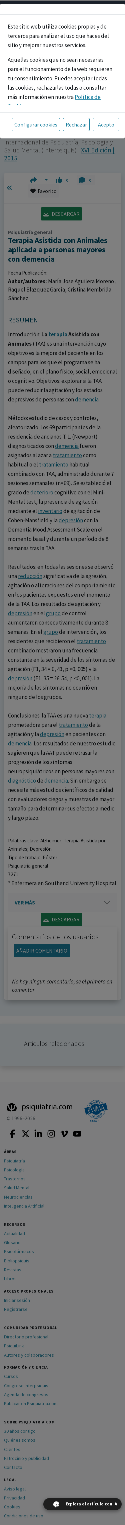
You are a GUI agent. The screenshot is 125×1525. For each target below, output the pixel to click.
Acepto (106, 124)
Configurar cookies (35, 124)
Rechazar (76, 124)
